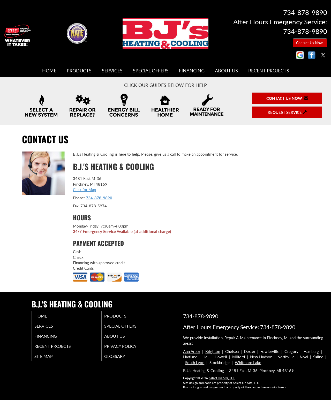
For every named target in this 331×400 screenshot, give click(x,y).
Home (49, 70)
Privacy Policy (127, 349)
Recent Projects (268, 70)
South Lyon (194, 362)
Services (112, 70)
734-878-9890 (99, 197)
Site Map (50, 360)
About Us (226, 70)
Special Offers (151, 70)
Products (79, 70)
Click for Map (84, 189)
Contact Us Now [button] (310, 43)
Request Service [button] (287, 112)
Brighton (212, 351)
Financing (192, 70)
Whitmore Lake (248, 362)
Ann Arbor (191, 351)
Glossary (120, 360)
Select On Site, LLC (222, 378)
